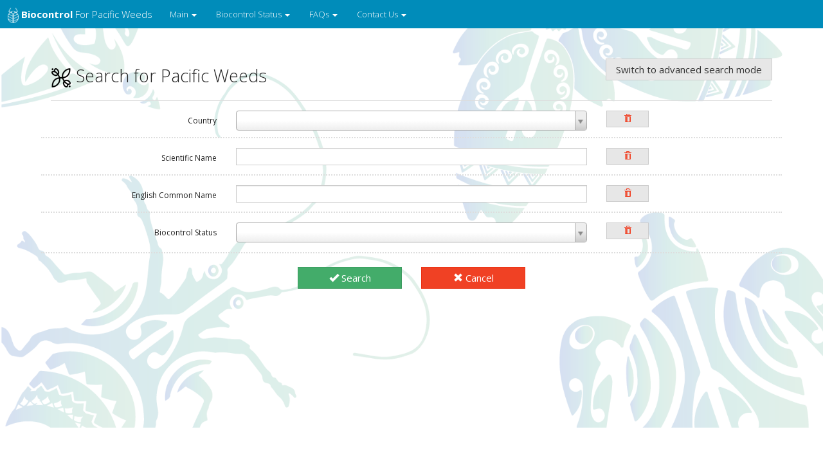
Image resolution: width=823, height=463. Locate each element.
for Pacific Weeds (80, 15)
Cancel (473, 277)
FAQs (323, 14)
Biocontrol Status (253, 14)
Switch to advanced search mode (689, 69)
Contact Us (381, 14)
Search (350, 277)
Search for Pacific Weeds (159, 75)
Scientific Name (189, 157)
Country (202, 120)
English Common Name (174, 195)
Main (183, 14)
